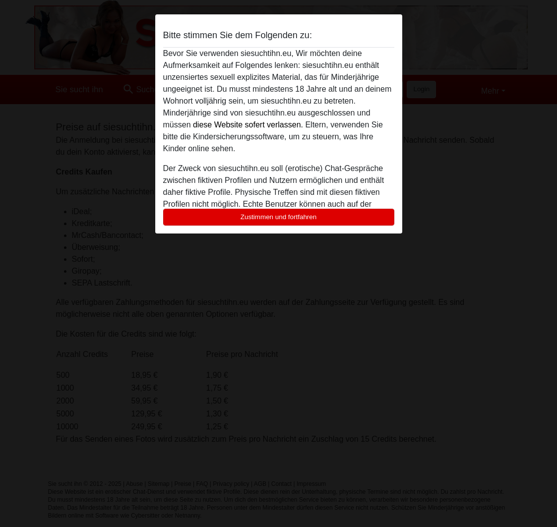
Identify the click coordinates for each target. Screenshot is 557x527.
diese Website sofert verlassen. (248, 124)
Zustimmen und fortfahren (279, 217)
